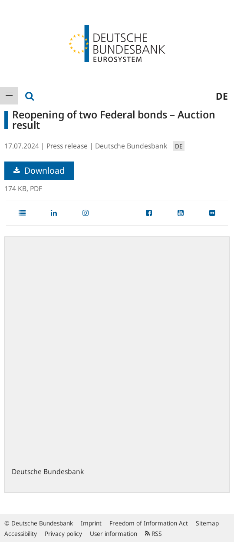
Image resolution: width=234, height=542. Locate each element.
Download (39, 170)
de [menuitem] (222, 95)
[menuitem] (9, 95)
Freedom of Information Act (148, 523)
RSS (153, 533)
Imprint (91, 523)
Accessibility (20, 533)
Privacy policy (63, 533)
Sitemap (207, 523)
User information (113, 533)
